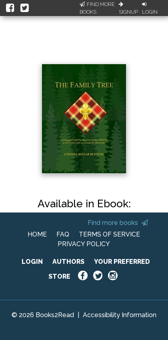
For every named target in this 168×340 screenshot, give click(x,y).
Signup (128, 8)
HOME (37, 234)
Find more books (118, 223)
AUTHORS (68, 261)
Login (150, 8)
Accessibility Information (119, 315)
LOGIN (32, 261)
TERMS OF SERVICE (109, 234)
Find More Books (97, 8)
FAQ (62, 234)
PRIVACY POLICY (84, 244)
